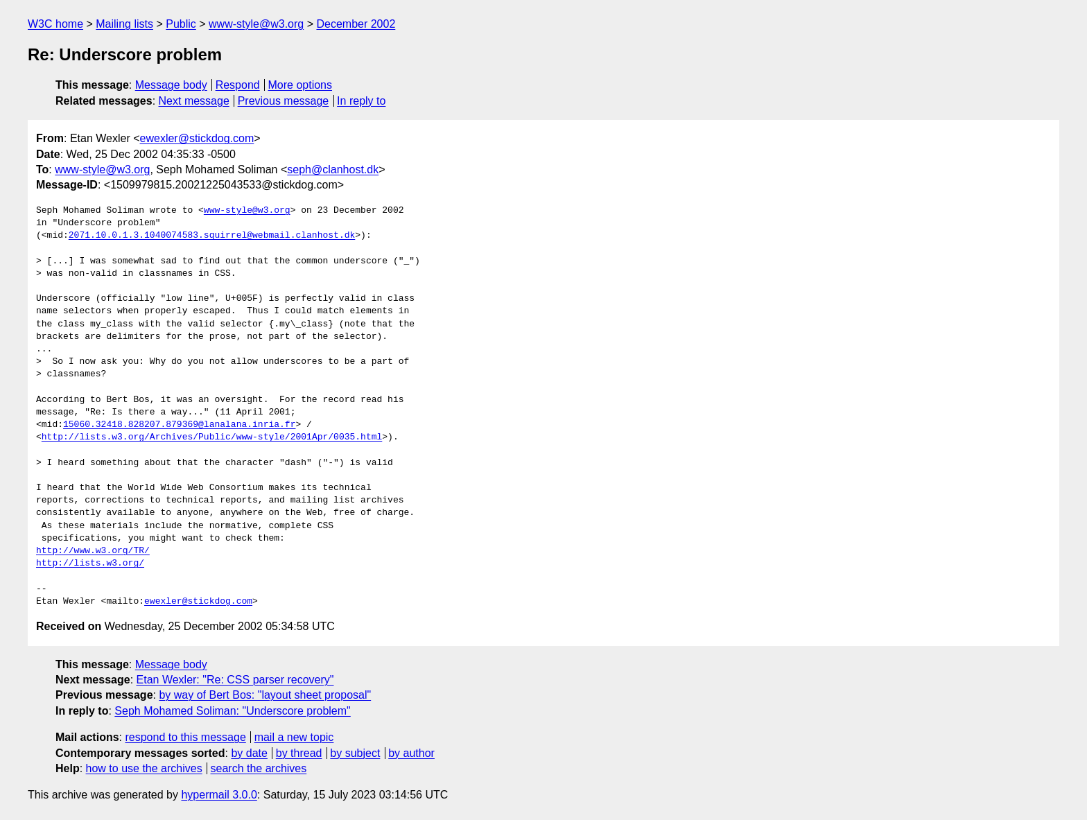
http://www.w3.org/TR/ (93, 551)
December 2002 (355, 24)
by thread (299, 753)
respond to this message (185, 737)
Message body (171, 85)
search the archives (259, 768)
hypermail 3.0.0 (218, 795)
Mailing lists (124, 24)
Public (181, 24)
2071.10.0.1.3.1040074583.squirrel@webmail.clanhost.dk (212, 235)
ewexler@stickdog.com (197, 138)
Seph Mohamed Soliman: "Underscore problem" (232, 711)
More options (300, 85)
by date (249, 753)
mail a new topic (294, 737)
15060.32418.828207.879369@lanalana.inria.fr (179, 425)
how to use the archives (144, 768)
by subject (355, 753)
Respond (238, 85)
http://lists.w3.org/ (90, 563)
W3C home (55, 24)
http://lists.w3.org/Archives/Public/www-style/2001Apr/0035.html (212, 437)
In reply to (361, 101)
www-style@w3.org (256, 24)
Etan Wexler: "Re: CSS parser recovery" (235, 680)
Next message (194, 101)
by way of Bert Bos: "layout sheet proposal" (265, 695)
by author (411, 753)
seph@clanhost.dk (333, 169)
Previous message (283, 101)
